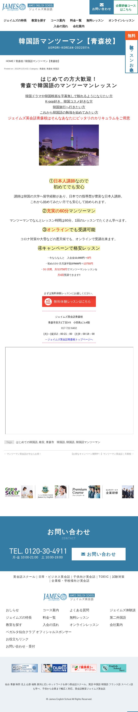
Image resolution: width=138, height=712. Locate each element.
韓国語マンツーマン (88, 442)
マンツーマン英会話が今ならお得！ (22, 454)
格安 (41, 442)
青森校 (19, 61)
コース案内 (58, 20)
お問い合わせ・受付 (20, 646)
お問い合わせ (101, 6)
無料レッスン (95, 20)
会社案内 (78, 26)
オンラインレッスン (121, 20)
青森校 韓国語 (53, 69)
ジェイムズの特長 (15, 20)
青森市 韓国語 (55, 442)
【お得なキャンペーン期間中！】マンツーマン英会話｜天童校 (102, 454)
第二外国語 (118, 617)
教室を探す (38, 20)
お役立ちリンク (17, 639)
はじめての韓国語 (27, 442)
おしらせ (12, 610)
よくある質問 (79, 610)
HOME (9, 61)
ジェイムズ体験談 (123, 610)
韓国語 (70, 442)
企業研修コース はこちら (126, 7)
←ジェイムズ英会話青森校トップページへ (69, 339)
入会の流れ (61, 26)
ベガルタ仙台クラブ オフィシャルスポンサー (39, 632)
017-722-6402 (69, 328)
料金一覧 (76, 20)
